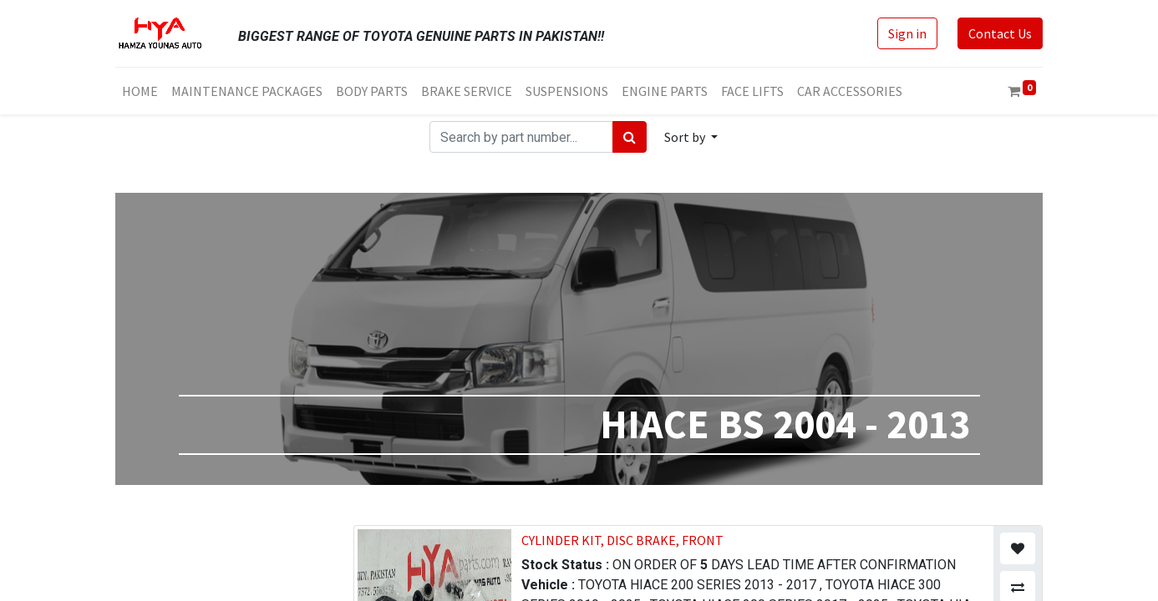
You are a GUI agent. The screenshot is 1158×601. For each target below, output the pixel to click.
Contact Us (1000, 33)
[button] (691, 137)
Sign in (907, 33)
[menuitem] (140, 91)
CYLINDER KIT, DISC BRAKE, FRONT (622, 540)
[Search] (629, 137)
